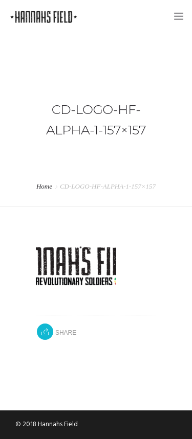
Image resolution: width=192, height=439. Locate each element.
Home (44, 186)
